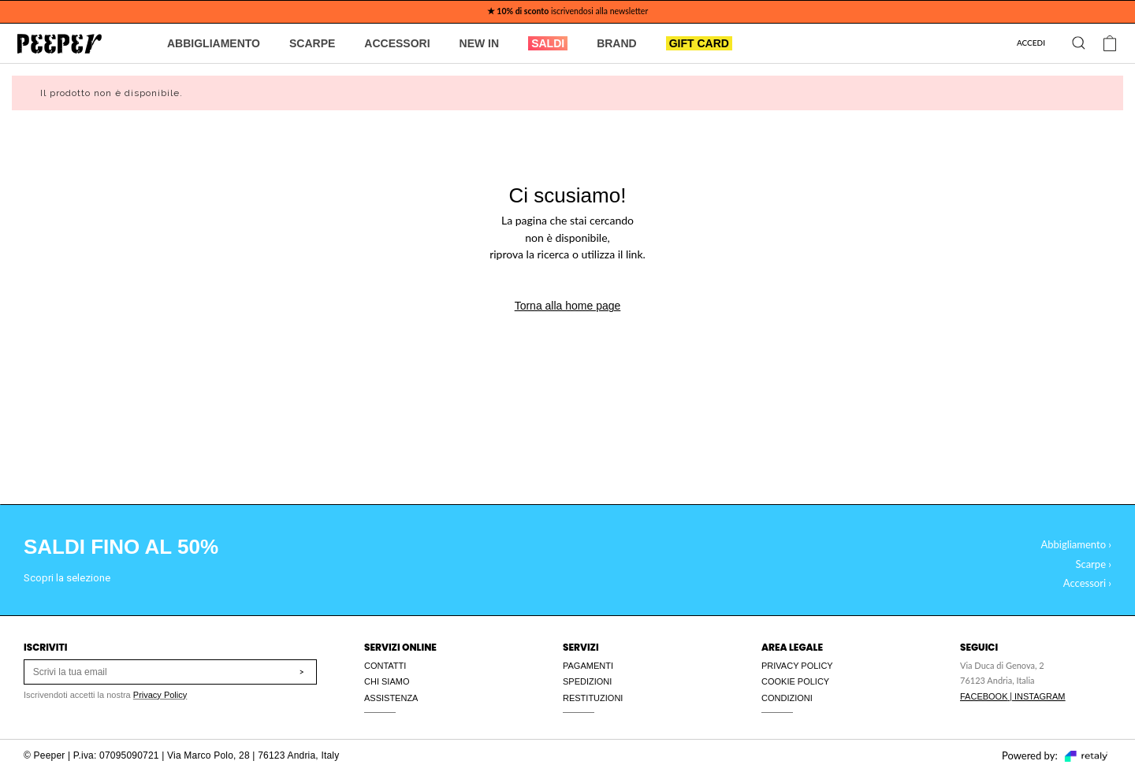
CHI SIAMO (386, 681)
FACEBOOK (984, 696)
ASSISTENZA (391, 698)
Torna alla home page (568, 305)
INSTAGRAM (1040, 696)
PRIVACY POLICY (797, 665)
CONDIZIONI (787, 698)
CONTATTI (385, 665)
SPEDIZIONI (587, 681)
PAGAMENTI (588, 665)
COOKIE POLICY (795, 681)
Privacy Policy (160, 695)
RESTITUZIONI (593, 698)
